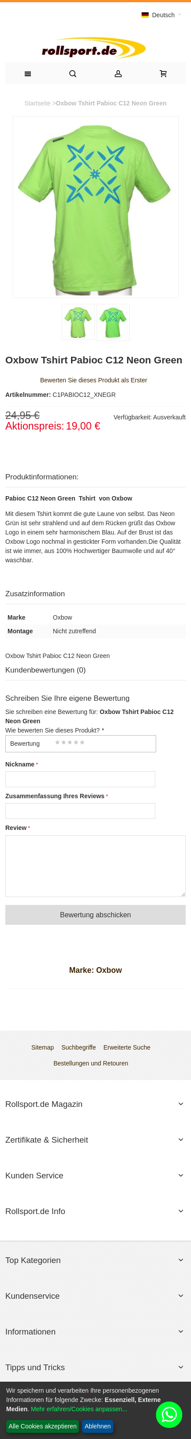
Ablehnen (98, 1426)
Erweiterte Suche (126, 1047)
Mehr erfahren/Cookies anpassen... (79, 1409)
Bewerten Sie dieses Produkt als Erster (93, 380)
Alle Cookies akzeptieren (43, 1426)
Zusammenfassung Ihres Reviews (55, 796)
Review (15, 827)
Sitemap (42, 1047)
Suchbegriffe (78, 1047)
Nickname (19, 764)
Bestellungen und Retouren (90, 1063)
